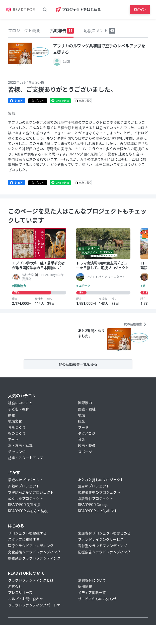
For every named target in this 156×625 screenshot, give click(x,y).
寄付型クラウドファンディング (102, 546)
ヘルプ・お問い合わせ (25, 599)
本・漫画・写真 (20, 446)
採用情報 (85, 586)
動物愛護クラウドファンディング (34, 558)
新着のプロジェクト (24, 486)
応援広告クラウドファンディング (104, 552)
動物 (11, 415)
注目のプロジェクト (94, 486)
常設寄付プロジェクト (95, 499)
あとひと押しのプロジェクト (101, 480)
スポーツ (85, 452)
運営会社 (15, 586)
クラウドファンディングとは (30, 580)
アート (13, 440)
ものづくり (17, 434)
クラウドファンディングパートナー (36, 605)
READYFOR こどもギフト (98, 511)
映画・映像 (87, 446)
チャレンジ (17, 452)
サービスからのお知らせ (97, 599)
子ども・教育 (18, 409)
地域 (81, 415)
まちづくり (17, 428)
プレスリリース (20, 593)
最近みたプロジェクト (25, 480)
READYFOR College (93, 505)
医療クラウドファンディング (30, 546)
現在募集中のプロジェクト (99, 492)
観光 (81, 421)
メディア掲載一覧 (92, 593)
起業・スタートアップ (25, 458)
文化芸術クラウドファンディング (34, 552)
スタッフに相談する (24, 540)
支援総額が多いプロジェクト (31, 492)
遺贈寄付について (92, 580)
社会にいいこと (20, 403)
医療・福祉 (87, 409)
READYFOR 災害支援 (24, 505)
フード (83, 428)
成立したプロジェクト (25, 499)
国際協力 (85, 403)
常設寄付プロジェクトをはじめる (104, 533)
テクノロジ (86, 434)
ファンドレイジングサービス (101, 540)
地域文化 (15, 421)
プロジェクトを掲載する (27, 533)
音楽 (81, 439)
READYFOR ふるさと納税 (28, 511)
